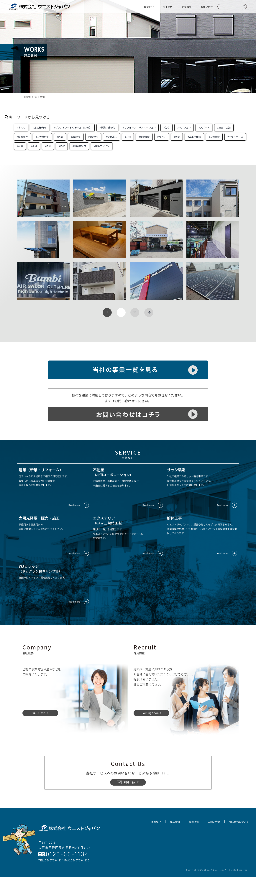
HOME (28, 97)
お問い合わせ (128, 782)
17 (134, 312)
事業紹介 (149, 7)
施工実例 (168, 7)
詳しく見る (38, 713)
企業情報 (186, 7)
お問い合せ (207, 7)
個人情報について (239, 821)
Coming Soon (150, 713)
